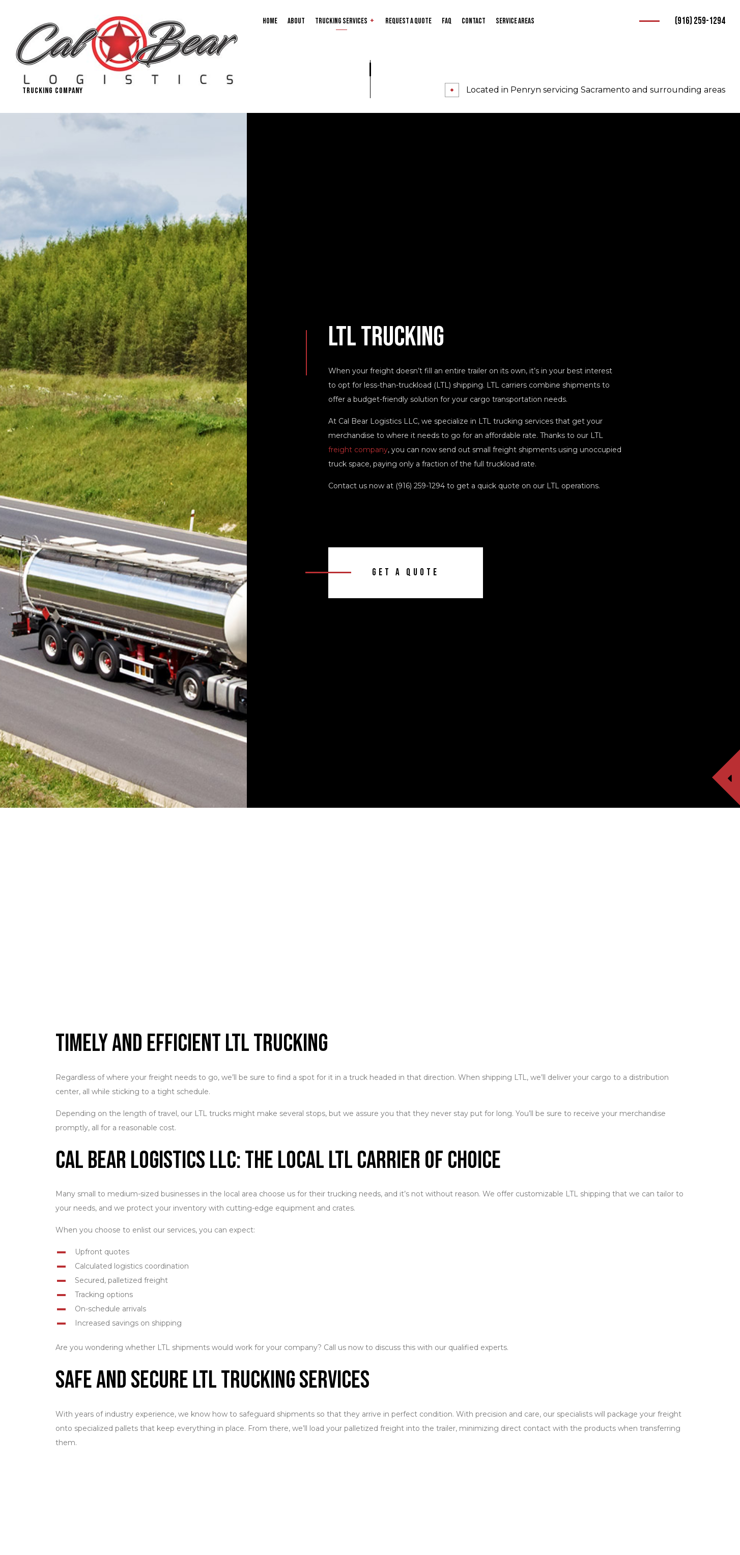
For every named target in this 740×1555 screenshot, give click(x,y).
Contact (474, 21)
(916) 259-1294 (700, 21)
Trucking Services (341, 21)
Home (270, 21)
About (296, 21)
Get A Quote (405, 572)
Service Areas (515, 21)
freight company (358, 449)
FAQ (446, 21)
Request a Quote (408, 21)
